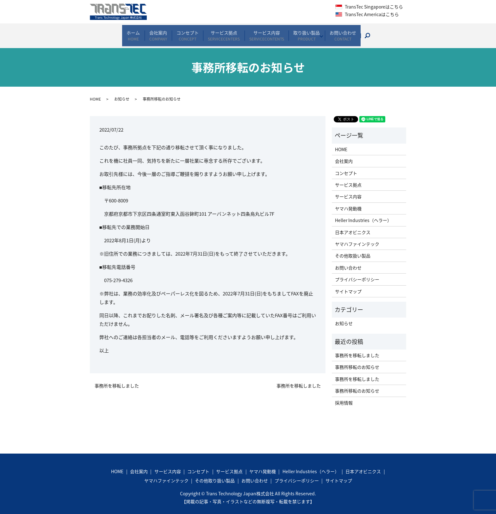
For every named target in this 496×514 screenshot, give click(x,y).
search (385, 32)
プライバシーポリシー (357, 273)
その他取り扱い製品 (215, 474)
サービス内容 (269, 32)
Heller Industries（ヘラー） (363, 214)
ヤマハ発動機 (348, 202)
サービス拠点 (223, 32)
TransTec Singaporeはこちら (373, 6)
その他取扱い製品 (352, 250)
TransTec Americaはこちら (371, 14)
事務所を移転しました (117, 380)
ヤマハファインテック (357, 238)
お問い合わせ (355, 32)
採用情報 (344, 396)
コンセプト (182, 32)
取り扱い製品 (313, 32)
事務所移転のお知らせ (357, 361)
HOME (95, 93)
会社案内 (149, 32)
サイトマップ (348, 285)
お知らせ (121, 93)
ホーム (120, 32)
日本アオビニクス (352, 226)
